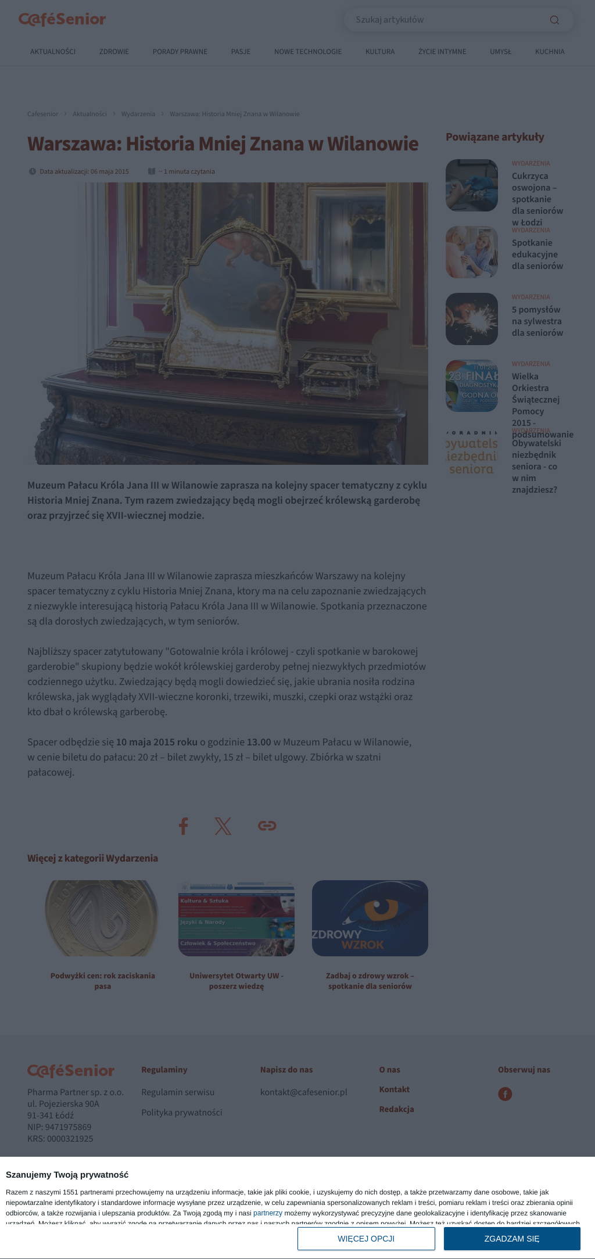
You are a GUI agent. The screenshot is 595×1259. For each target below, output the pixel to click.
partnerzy (267, 1213)
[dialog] (297, 1208)
